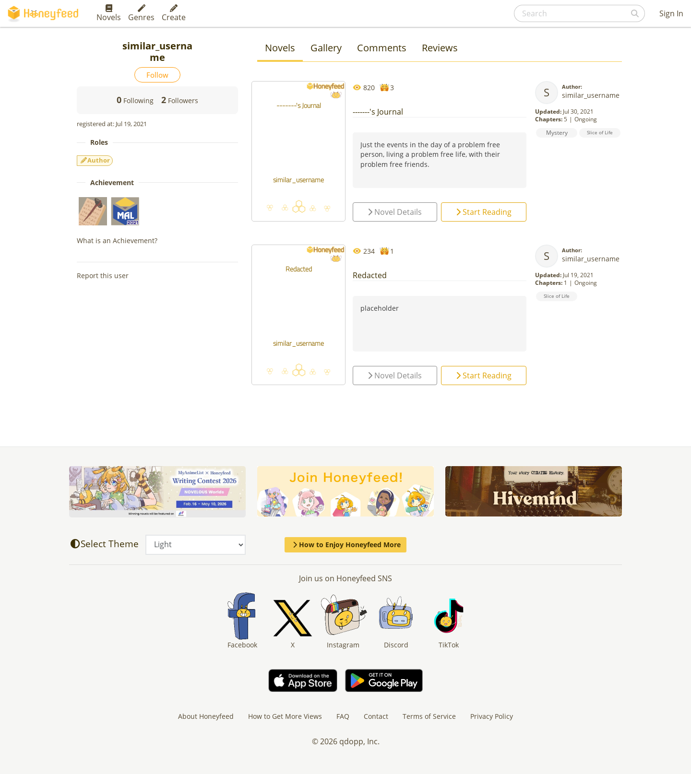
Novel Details (395, 212)
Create (174, 13)
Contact (376, 716)
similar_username (591, 95)
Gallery (326, 47)
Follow (157, 75)
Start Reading (484, 212)
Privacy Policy (491, 716)
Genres (141, 13)
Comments (381, 47)
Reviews (440, 47)
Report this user (103, 275)
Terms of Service (429, 716)
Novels (108, 13)
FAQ (342, 716)
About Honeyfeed (206, 716)
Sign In (671, 13)
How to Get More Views (285, 716)
